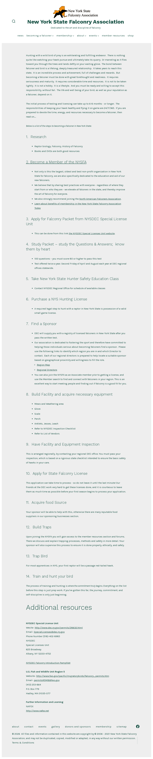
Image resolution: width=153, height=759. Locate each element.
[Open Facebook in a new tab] (137, 726)
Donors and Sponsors (78, 726)
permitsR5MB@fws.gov (47, 680)
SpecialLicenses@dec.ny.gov (49, 631)
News (20, 35)
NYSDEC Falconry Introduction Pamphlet (48, 662)
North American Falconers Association (100, 198)
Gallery (55, 726)
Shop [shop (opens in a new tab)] (131, 35)
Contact (28, 726)
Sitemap (122, 726)
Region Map (43, 364)
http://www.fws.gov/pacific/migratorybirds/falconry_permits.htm (72, 676)
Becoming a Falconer (40, 35)
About (81, 35)
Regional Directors (47, 369)
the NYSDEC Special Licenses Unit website (92, 233)
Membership (65, 35)
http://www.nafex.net (37, 710)
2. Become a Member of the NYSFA (56, 162)
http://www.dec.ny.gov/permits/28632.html (59, 627)
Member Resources (113, 35)
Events (94, 35)
